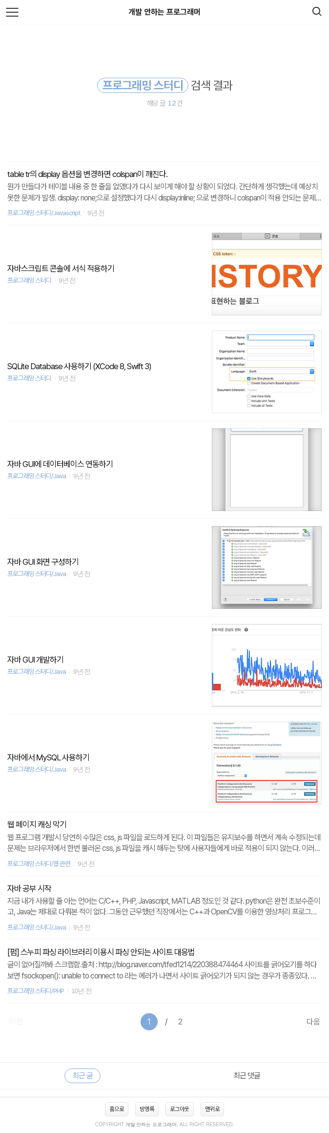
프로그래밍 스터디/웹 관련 (38, 863)
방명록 (147, 1109)
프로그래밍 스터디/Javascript (43, 213)
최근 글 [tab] (82, 1075)
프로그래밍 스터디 (29, 280)
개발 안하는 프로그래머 (164, 12)
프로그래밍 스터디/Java (36, 476)
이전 (16, 1021)
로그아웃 (179, 1109)
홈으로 (116, 1109)
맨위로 (212, 1109)
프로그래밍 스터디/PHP (35, 991)
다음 (313, 1021)
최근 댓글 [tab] (246, 1075)
